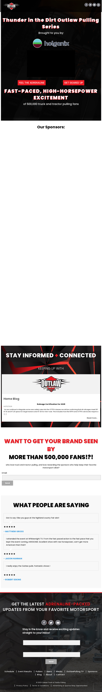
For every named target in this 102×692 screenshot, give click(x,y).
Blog (39, 674)
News (49, 671)
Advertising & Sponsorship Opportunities (70, 686)
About (49, 674)
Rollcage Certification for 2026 (51, 404)
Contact (60, 674)
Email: (51, 653)
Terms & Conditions (40, 686)
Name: (51, 641)
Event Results (25, 671)
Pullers (39, 671)
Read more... (92, 418)
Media (59, 671)
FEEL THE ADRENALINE (31, 82)
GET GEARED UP (73, 82)
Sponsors (92, 671)
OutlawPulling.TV (75, 671)
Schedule (9, 671)
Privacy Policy (22, 686)
